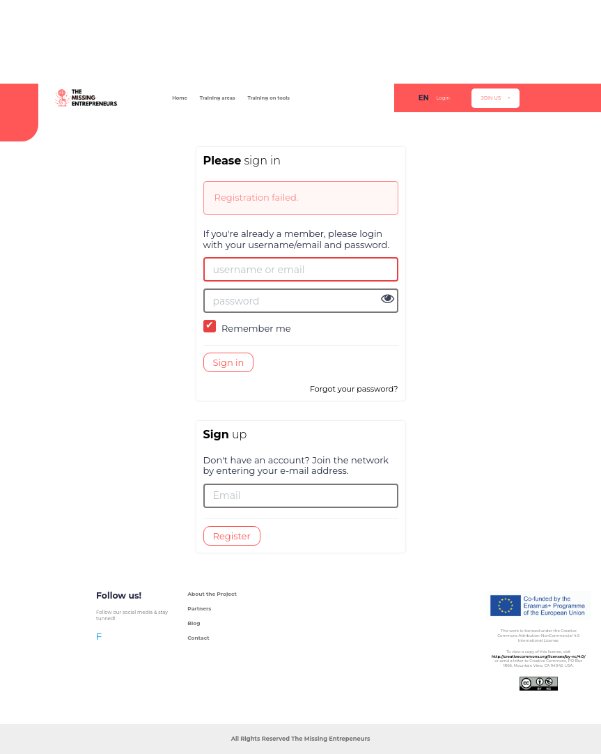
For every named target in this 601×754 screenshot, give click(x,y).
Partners (199, 609)
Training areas (217, 98)
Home (179, 98)
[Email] (300, 496)
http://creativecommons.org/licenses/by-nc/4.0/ (539, 656)
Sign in (228, 362)
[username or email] (300, 269)
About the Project (212, 594)
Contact (198, 638)
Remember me (247, 327)
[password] (300, 300)
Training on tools (269, 98)
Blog (193, 623)
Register (232, 535)
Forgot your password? (354, 389)
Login (443, 98)
